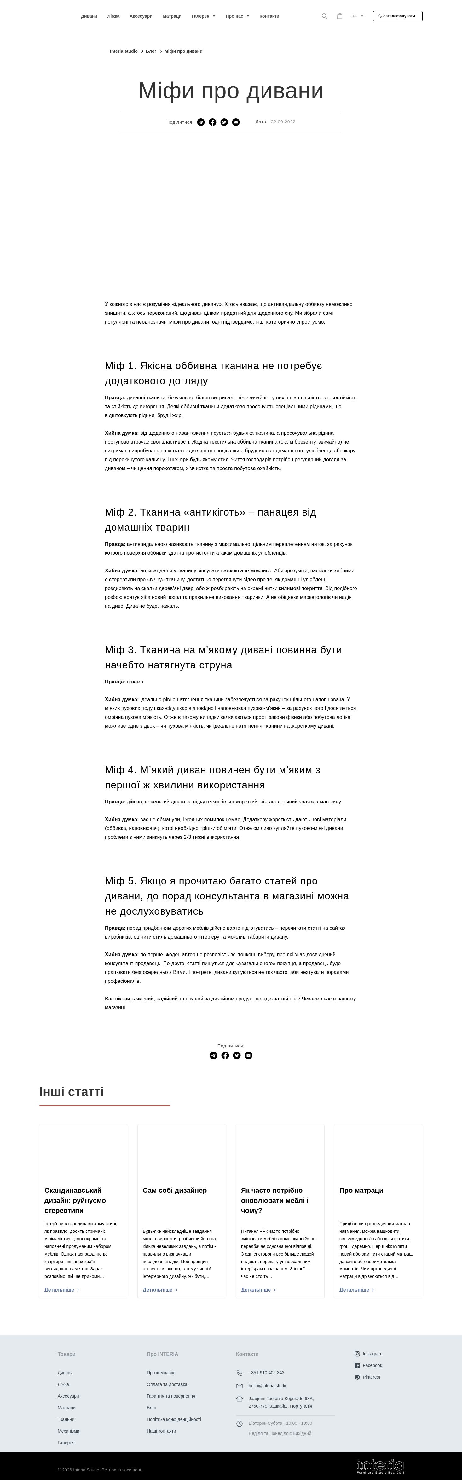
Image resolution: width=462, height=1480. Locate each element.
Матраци (172, 16)
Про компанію (161, 1372)
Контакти (270, 16)
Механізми (68, 1431)
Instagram (368, 1353)
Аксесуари (141, 16)
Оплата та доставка (167, 1384)
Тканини (66, 1419)
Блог (151, 1407)
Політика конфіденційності (174, 1419)
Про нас (234, 16)
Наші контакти (161, 1431)
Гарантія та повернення (171, 1396)
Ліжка (113, 16)
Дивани (89, 16)
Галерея (201, 16)
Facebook (368, 1365)
